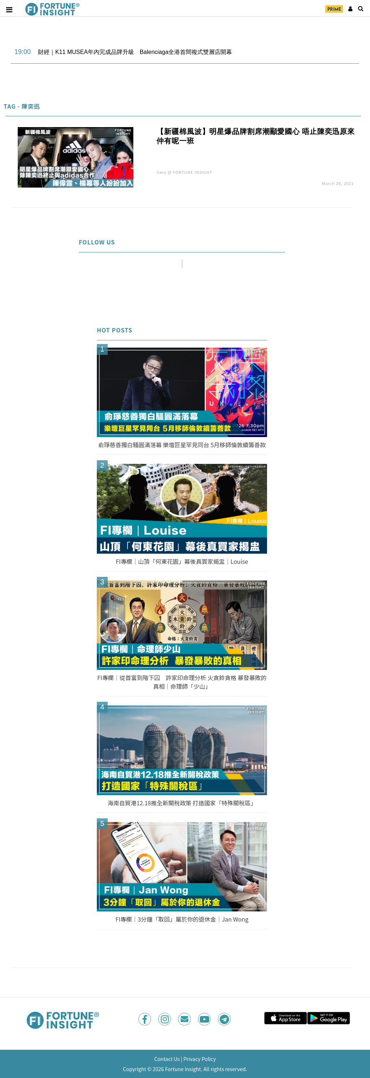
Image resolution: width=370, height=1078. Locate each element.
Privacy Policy (199, 1058)
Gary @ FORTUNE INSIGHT (184, 172)
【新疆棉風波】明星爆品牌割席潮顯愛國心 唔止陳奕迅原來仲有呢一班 (255, 136)
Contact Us (167, 1058)
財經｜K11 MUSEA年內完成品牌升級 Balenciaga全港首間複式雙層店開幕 (135, 52)
